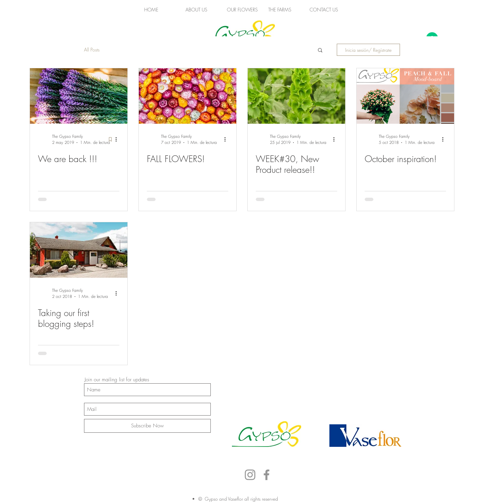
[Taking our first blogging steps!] (78, 250)
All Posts (91, 49)
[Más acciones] (118, 139)
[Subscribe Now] (147, 426)
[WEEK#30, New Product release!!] (296, 96)
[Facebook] (266, 475)
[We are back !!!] (78, 96)
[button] (320, 50)
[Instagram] (250, 475)
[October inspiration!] (405, 96)
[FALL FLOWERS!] (187, 96)
